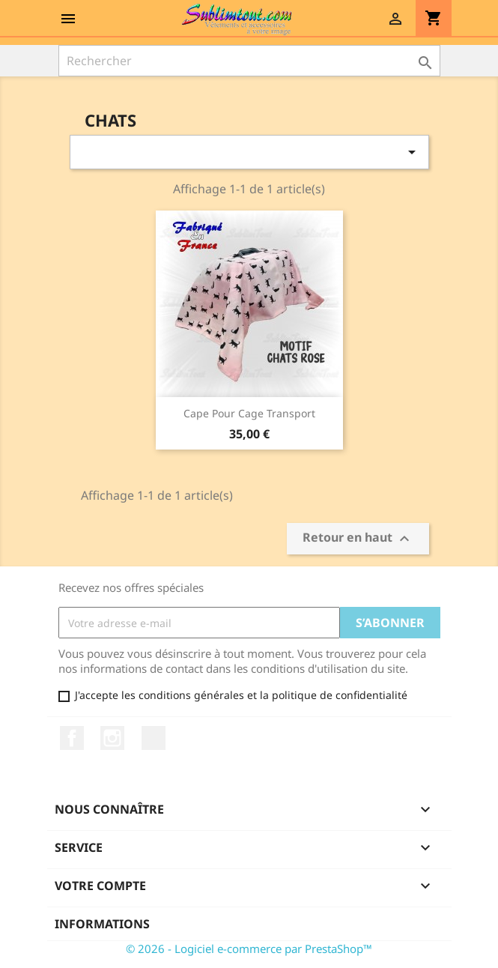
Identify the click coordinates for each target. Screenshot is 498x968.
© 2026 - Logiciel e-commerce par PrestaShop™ (249, 948)
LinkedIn (154, 738)
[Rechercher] (249, 60)
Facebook (72, 738)
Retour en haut (358, 539)
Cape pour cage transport (249, 413)
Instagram (112, 738)
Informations (102, 924)
